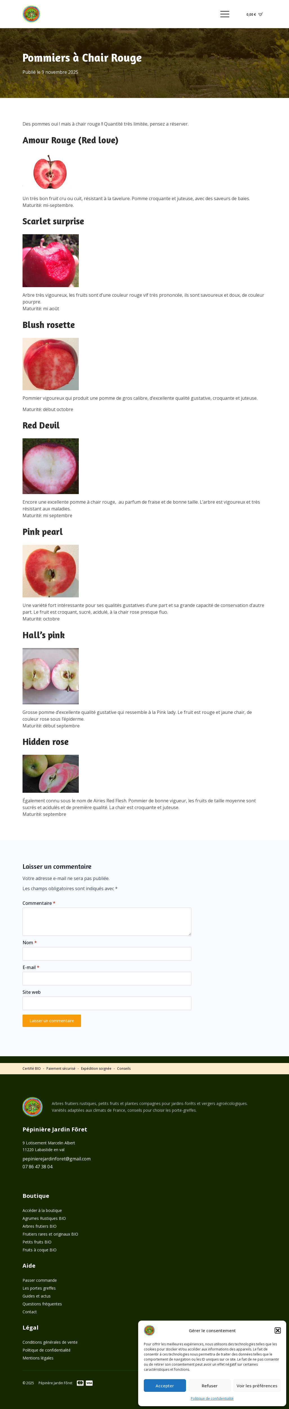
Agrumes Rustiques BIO (44, 1218)
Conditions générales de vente (50, 1342)
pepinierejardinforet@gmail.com (57, 1159)
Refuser (210, 1385)
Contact (30, 1311)
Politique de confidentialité (212, 1398)
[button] (278, 1330)
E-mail (31, 967)
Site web (32, 992)
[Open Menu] (224, 14)
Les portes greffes (39, 1288)
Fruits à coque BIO (40, 1249)
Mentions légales (38, 1358)
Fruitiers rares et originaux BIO (50, 1234)
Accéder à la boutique (42, 1210)
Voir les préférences (257, 1385)
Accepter (165, 1385)
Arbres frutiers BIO (40, 1226)
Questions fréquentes (42, 1304)
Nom (30, 942)
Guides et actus (37, 1296)
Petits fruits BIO (37, 1242)
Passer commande (40, 1280)
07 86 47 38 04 (37, 1167)
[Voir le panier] (254, 14)
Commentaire (39, 903)
